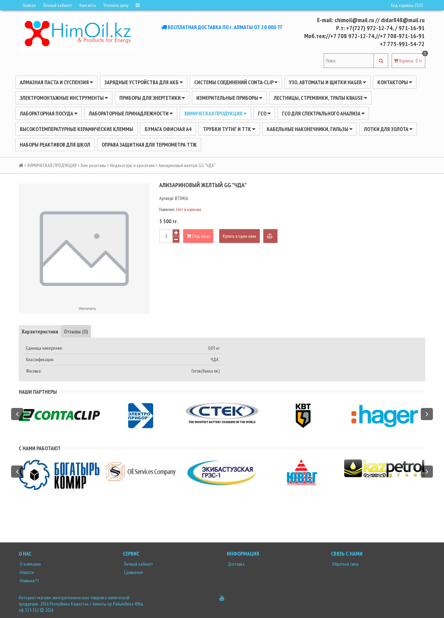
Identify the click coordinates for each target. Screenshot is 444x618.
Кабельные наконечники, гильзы (309, 129)
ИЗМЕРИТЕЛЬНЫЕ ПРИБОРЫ (229, 98)
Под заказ (198, 236)
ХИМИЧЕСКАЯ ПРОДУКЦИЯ (215, 113)
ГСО (264, 113)
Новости (26, 572)
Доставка (236, 564)
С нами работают (40, 448)
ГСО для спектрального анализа (323, 113)
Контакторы (394, 82)
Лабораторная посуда (48, 113)
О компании (30, 564)
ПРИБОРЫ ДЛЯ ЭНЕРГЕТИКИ (152, 98)
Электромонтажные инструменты (64, 98)
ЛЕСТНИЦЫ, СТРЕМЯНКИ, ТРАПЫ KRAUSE (320, 98)
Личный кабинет (57, 5)
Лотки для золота (388, 129)
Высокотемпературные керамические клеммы (76, 128)
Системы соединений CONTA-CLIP (236, 82)
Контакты (87, 5)
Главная (29, 5)
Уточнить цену (115, 5)
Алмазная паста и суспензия (56, 82)
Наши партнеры (38, 391)
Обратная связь (345, 564)
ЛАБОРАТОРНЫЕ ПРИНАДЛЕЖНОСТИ (131, 113)
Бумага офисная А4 (168, 128)
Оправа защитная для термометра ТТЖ (149, 144)
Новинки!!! (29, 580)
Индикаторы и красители (132, 165)
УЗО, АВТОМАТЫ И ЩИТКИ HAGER (327, 82)
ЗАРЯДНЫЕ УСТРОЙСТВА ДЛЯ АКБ (143, 82)
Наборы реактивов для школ (55, 144)
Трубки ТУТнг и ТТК (229, 129)
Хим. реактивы (93, 165)
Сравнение (133, 572)
